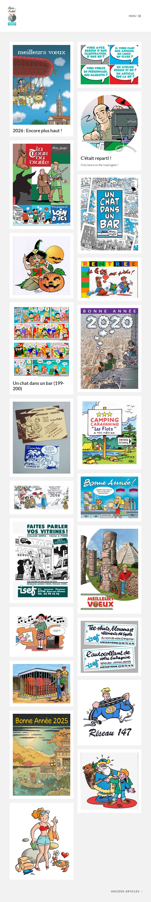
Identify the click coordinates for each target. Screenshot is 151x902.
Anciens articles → (127, 891)
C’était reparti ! (96, 158)
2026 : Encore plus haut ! (37, 130)
